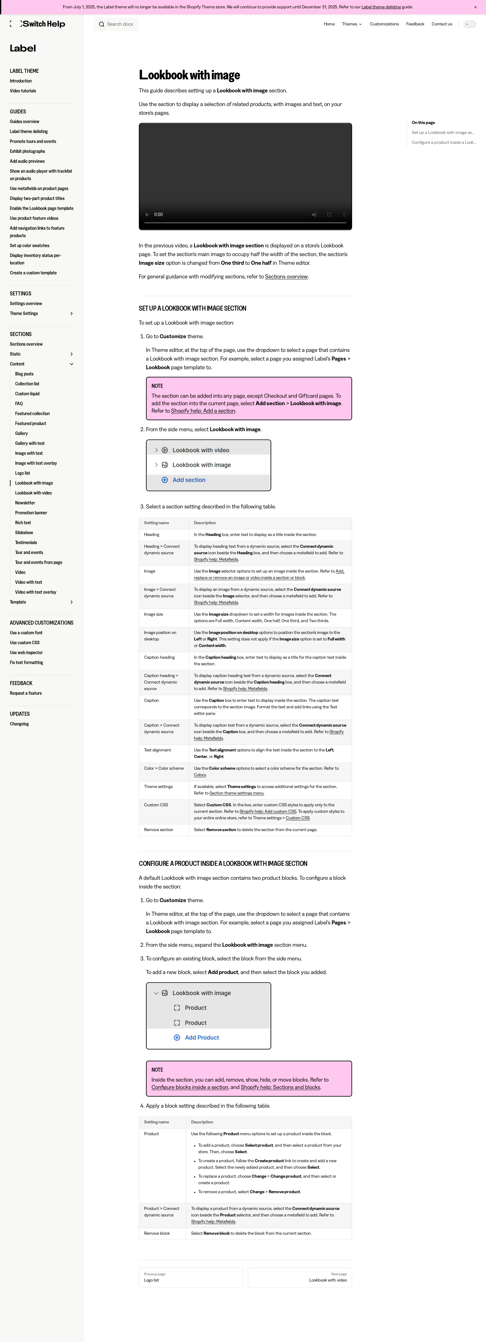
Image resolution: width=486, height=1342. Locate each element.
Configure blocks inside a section (190, 1087)
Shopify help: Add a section (203, 411)
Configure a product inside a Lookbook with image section (444, 143)
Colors (200, 775)
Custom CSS (298, 818)
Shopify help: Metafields (216, 559)
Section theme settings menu (237, 793)
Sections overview (286, 276)
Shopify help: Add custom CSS (268, 811)
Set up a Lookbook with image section (444, 133)
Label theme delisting (381, 7)
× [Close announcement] (475, 7)
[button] (42, 71)
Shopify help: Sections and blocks (280, 1087)
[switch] (470, 24)
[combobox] (116, 24)
